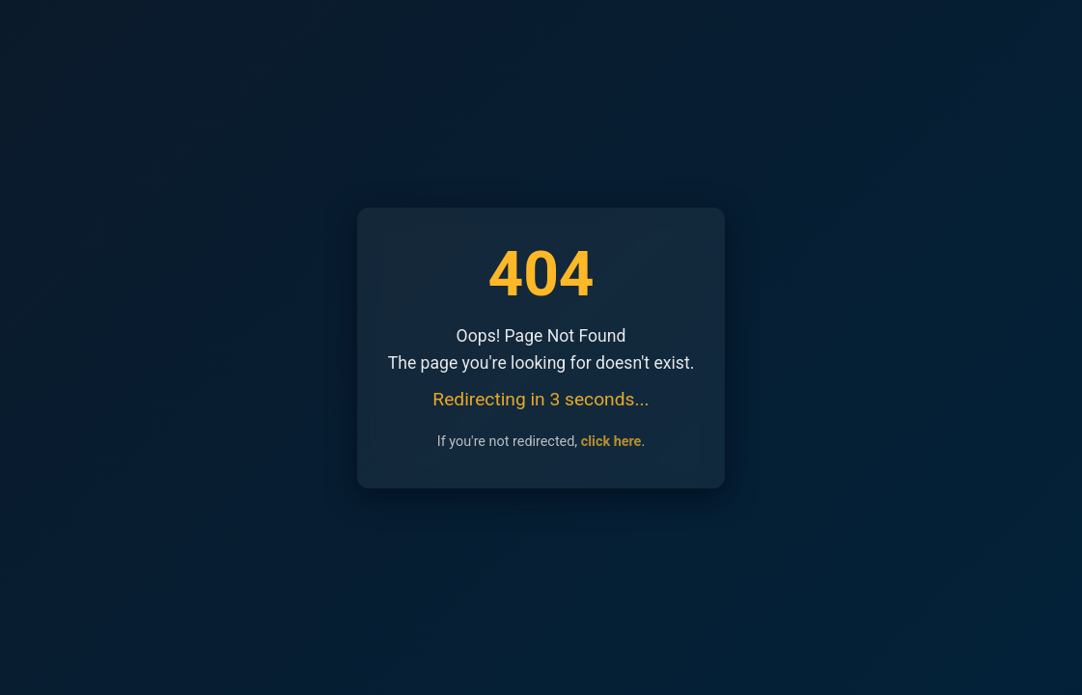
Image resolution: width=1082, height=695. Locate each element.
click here (611, 441)
